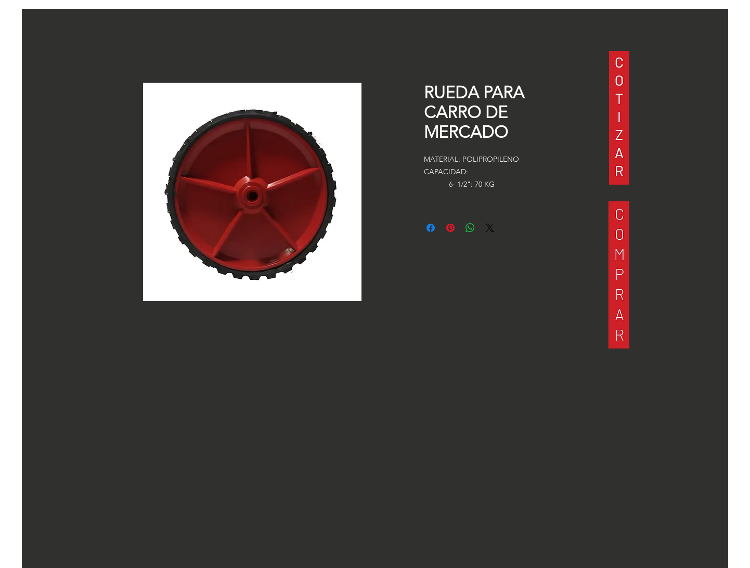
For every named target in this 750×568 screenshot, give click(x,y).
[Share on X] (490, 228)
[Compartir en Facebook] (430, 228)
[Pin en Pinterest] (450, 228)
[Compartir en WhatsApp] (470, 228)
